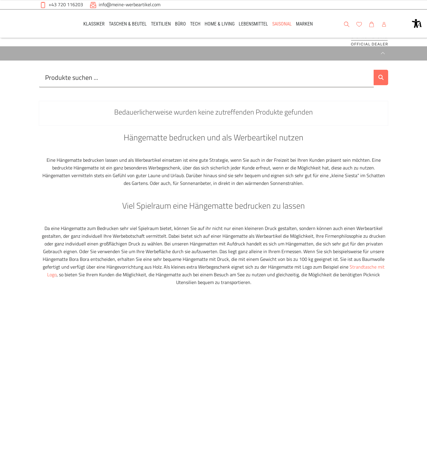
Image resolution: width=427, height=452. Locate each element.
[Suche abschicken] (378, 100)
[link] (94, 23)
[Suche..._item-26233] (204, 100)
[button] (417, 23)
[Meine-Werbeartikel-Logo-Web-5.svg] (53, 24)
